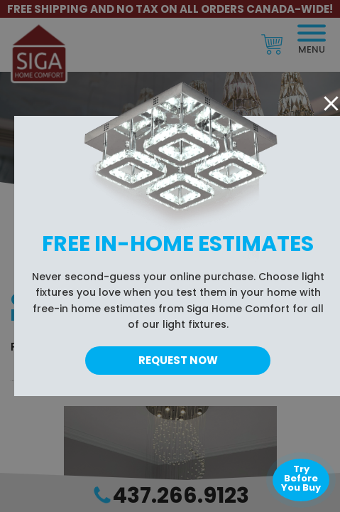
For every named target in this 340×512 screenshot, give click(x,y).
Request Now (178, 360)
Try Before (301, 478)
